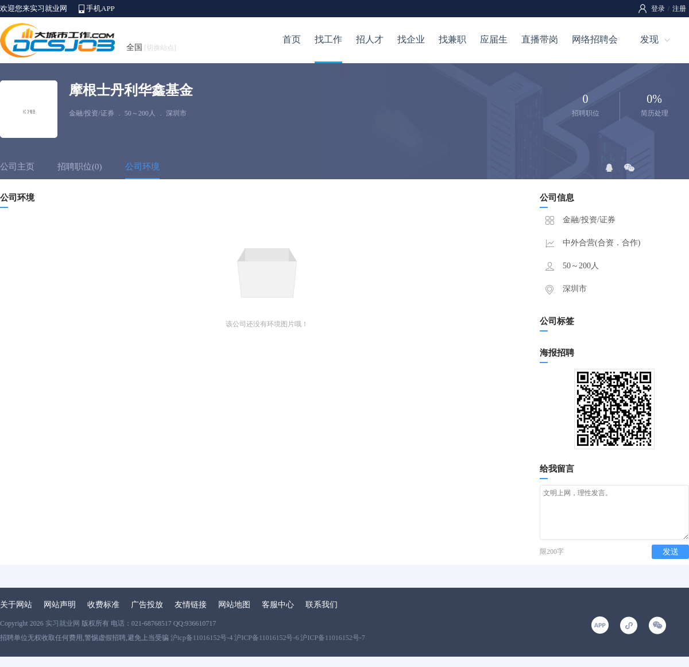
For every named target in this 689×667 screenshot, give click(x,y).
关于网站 (16, 615)
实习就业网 (62, 634)
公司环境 (142, 166)
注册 (679, 9)
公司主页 (17, 166)
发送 (671, 562)
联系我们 (321, 615)
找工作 (328, 39)
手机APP (100, 8)
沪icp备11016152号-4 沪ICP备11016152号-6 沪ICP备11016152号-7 (268, 648)
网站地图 (234, 615)
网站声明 (60, 615)
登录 (658, 9)
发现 (649, 39)
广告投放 (147, 615)
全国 (151, 47)
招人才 (370, 39)
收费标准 (103, 615)
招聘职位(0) (79, 166)
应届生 (494, 39)
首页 (291, 39)
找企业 (411, 39)
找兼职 (452, 39)
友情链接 (191, 615)
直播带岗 (539, 39)
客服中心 (278, 615)
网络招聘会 (595, 39)
